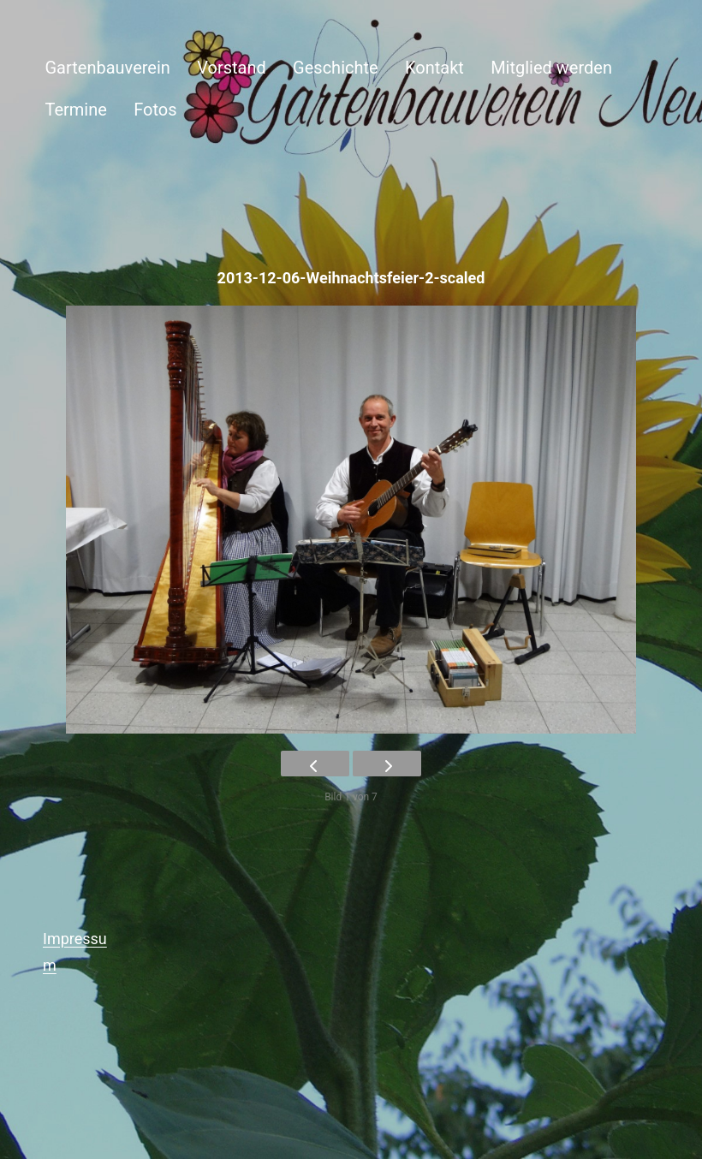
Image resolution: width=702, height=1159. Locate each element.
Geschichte (335, 67)
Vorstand (231, 67)
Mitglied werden (551, 67)
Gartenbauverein (107, 67)
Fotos (155, 109)
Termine (75, 109)
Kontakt (434, 67)
